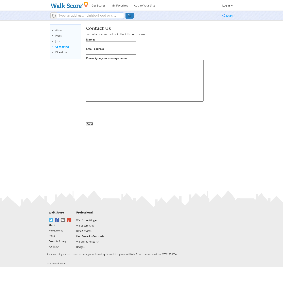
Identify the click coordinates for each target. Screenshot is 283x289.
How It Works (56, 230)
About (59, 30)
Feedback (54, 246)
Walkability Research (87, 241)
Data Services (84, 231)
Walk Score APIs (85, 225)
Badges (80, 247)
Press (58, 35)
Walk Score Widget (86, 220)
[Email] (63, 220)
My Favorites (119, 5)
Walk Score (56, 212)
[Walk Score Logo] (69, 5)
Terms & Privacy (57, 241)
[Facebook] (57, 220)
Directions (61, 52)
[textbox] (90, 15)
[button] (53, 15)
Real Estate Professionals (90, 236)
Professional (84, 212)
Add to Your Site (144, 5)
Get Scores (99, 5)
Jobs (57, 41)
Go (129, 15)
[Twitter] (51, 220)
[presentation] (116, 113)
